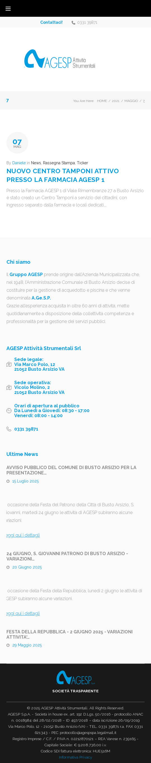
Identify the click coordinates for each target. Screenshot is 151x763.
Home (102, 101)
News (36, 163)
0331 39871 (87, 22)
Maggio (131, 101)
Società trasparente (75, 691)
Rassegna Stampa (59, 163)
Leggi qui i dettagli (21, 535)
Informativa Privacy (75, 757)
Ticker (82, 163)
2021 (115, 101)
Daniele (19, 163)
